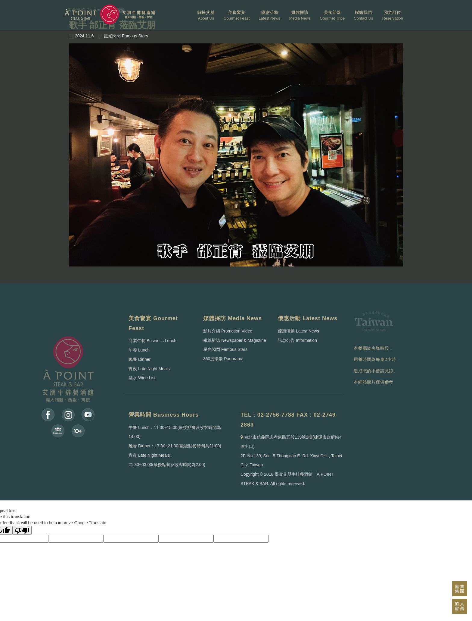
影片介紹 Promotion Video (227, 331)
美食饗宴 (236, 15)
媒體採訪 (300, 15)
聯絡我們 (363, 15)
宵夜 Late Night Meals (149, 368)
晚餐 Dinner (140, 359)
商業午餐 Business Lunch (152, 340)
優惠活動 (269, 15)
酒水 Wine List (142, 377)
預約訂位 (392, 15)
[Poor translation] (22, 530)
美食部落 (332, 15)
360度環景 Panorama (223, 358)
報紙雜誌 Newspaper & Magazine (234, 340)
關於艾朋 (205, 15)
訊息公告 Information (297, 340)
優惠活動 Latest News (298, 331)
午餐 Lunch (139, 350)
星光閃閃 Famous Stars (225, 349)
